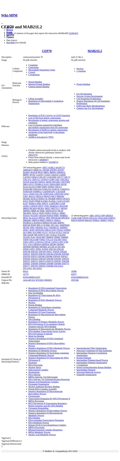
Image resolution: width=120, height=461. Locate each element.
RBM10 (46, 223)
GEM (31, 194)
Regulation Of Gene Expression (42, 312)
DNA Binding (34, 319)
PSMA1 (57, 220)
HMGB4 (60, 196)
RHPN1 (61, 223)
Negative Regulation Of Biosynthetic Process (47, 410)
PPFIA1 (41, 218)
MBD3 (26, 208)
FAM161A (64, 189)
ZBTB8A (43, 247)
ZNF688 (50, 263)
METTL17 (55, 208)
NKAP (60, 211)
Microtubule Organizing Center (41, 70)
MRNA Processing (36, 427)
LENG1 (26, 206)
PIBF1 (56, 215)
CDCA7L (27, 179)
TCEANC (61, 235)
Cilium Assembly (35, 99)
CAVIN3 (27, 177)
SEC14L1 (55, 225)
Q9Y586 (74, 280)
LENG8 (33, 206)
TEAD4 (26, 237)
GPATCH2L (48, 194)
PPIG (48, 218)
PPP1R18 (65, 218)
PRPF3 (43, 220)
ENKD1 (51, 187)
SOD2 (32, 230)
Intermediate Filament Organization (91, 362)
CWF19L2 (64, 179)
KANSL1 (53, 201)
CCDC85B (51, 177)
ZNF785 (34, 266)
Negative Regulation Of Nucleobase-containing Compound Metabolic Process (48, 354)
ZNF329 (26, 256)
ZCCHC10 (52, 247)
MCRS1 (40, 208)
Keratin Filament (83, 358)
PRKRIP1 (27, 220)
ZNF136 (52, 249)
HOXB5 (26, 199)
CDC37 (59, 177)
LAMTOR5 (54, 203)
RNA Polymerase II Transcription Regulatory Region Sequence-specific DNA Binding (47, 404)
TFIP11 (110, 220)
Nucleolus (32, 362)
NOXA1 (55, 213)
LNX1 (46, 206)
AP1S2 (98, 215)
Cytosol (31, 72)
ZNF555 (65, 259)
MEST (47, 208)
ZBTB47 (60, 244)
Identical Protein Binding (39, 84)
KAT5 (66, 201)
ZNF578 (50, 261)
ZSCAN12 (58, 266)
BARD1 (26, 172)
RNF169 (26, 225)
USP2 (25, 242)
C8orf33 (54, 175)
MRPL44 (35, 211)
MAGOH (64, 206)
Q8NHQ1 (48, 280)
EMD (38, 187)
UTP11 (32, 242)
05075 (73, 274)
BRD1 (46, 172)
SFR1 (32, 227)
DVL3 (31, 184)
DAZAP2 (34, 182)
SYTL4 (52, 232)
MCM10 (33, 208)
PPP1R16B (56, 218)
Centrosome (33, 67)
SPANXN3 (40, 230)
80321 (25, 271)
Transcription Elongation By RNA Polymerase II (49, 398)
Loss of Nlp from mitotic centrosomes (44, 118)
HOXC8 (34, 199)
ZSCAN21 (27, 268)
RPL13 (40, 225)
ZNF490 (50, 259)
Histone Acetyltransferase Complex (43, 382)
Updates (10, 37)
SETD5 (26, 227)
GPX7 (66, 194)
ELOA (26, 187)
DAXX (26, 182)
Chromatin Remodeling (38, 408)
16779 (25, 274)
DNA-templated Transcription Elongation (46, 420)
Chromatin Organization (38, 384)
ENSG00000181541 (79, 277)
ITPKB (37, 201)
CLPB (51, 179)
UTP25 (54, 242)
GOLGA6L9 (103, 218)
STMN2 (67, 230)
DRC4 (26, 184)
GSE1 (25, 196)
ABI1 (91, 215)
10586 (73, 271)
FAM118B (27, 189)
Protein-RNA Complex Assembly (42, 389)
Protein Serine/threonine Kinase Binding (93, 367)
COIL (56, 179)
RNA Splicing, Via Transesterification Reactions (49, 379)
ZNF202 (63, 251)
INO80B (51, 199)
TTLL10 (49, 239)
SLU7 (46, 227)
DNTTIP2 (65, 182)
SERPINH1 (65, 225)
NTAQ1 (26, 215)
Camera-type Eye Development (89, 108)
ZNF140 (60, 249)
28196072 (53, 162)
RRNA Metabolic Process (39, 432)
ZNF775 (65, 263)
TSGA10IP (33, 239)
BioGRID (10, 42)
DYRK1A (39, 184)
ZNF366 (41, 256)
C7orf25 (46, 175)
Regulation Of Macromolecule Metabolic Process (49, 329)
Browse (9, 30)
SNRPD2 (64, 227)
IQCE (25, 201)
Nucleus (79, 69)
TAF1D (66, 232)
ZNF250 (42, 254)
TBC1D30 (38, 235)
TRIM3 (57, 237)
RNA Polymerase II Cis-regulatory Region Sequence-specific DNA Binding (46, 325)
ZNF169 (42, 251)
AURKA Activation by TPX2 (41, 137)
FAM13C (56, 189)
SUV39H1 (27, 232)
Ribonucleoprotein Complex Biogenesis (45, 430)
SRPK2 (103, 220)
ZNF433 (34, 259)
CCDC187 (41, 177)
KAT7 (25, 203)
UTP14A (39, 242)
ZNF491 (57, 259)
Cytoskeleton (34, 75)
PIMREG (64, 215)
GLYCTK (38, 194)
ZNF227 (26, 254)
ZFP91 (38, 249)
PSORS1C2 (28, 223)
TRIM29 (49, 237)
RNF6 (33, 225)
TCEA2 (53, 235)
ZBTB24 (45, 244)
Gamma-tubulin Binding (38, 87)
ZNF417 (64, 256)
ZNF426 (26, 259)
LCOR (62, 203)
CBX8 (34, 177)
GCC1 (26, 194)
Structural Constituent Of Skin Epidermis (94, 350)
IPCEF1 (66, 199)
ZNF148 (26, 251)
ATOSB (45, 170)
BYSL (32, 175)
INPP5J (59, 199)
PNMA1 (96, 220)
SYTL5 (59, 232)
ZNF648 (34, 263)
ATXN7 (60, 170)
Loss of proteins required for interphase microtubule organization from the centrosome (48, 126)
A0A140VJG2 (29, 280)
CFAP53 (44, 179)
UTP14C (47, 242)
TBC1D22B (28, 235)
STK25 (60, 230)
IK (46, 199)
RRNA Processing (36, 401)
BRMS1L (61, 172)
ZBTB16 (37, 244)
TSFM (26, 239)
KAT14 (60, 201)
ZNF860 (50, 266)
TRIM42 (64, 237)
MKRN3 (26, 211)
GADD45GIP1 (48, 191)
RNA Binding (34, 418)
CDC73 (67, 177)
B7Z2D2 (39, 280)
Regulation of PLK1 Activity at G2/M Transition (49, 115)
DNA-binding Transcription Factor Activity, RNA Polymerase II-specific (47, 332)
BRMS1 (53, 172)
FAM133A (46, 189)
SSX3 (53, 230)
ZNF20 (56, 251)
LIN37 (40, 206)
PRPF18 (35, 220)
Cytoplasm (33, 65)
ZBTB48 (27, 247)
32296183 (73, 33)
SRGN (48, 230)
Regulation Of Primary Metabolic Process (46, 322)
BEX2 (40, 172)
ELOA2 (32, 187)
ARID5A (109, 215)
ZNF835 (42, 266)
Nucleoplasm (34, 372)
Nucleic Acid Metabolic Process (42, 435)
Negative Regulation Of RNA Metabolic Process (49, 348)
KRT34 (74, 220)
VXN (66, 242)
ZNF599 (65, 261)
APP (103, 215)
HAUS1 (32, 196)
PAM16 (50, 215)
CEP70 (47, 51)
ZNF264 (50, 254)
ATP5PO (53, 170)
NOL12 (35, 213)
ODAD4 (42, 215)
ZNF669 (42, 263)
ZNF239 (34, 254)
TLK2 (32, 237)
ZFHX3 (26, 249)
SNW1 (26, 230)
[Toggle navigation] (2, 23)
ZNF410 (56, 256)
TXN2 (64, 239)
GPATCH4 (58, 194)
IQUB (31, 201)
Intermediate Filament (85, 370)
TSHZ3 (42, 239)
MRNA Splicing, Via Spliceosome (43, 377)
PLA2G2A (33, 218)
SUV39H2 (37, 232)
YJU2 (30, 244)
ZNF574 (42, 261)
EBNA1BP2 (55, 184)
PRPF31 (49, 220)
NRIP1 (62, 213)
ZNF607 (26, 263)
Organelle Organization (86, 374)
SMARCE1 (54, 227)
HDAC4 (39, 196)
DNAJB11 (56, 182)
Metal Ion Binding (36, 336)
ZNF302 (65, 254)
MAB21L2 (95, 51)
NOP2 (41, 213)
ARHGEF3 (28, 170)
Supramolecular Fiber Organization (91, 348)
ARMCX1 (37, 170)
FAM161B (27, 191)
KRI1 (39, 203)
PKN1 (25, 218)
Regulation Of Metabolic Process (42, 350)
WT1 (25, 244)
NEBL (42, 211)
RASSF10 (38, 223)
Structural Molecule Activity (88, 372)
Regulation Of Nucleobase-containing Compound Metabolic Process (44, 308)
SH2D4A (39, 227)
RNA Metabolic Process (38, 423)
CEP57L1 (36, 179)
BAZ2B (33, 172)
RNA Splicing (34, 374)
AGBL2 (51, 167)
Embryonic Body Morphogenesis (90, 106)
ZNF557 (26, 261)
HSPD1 (41, 199)
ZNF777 (26, 266)
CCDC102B (76, 218)
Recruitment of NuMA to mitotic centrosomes (48, 130)
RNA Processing (35, 365)
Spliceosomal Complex (38, 370)
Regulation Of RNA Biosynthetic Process (46, 290)
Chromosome (34, 396)
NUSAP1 (34, 215)
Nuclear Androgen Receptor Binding (44, 386)
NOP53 (48, 213)
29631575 (32, 155)
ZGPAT (45, 249)
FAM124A (37, 189)
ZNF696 (57, 263)
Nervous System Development (89, 96)
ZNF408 (48, 256)
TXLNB (57, 239)
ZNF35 (34, 256)
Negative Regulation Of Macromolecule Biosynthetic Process (45, 392)
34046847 (43, 160)
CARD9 (62, 175)
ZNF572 (34, 261)
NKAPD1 (27, 213)
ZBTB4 (53, 244)
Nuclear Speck (34, 367)
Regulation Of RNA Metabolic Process (45, 300)
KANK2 (44, 201)
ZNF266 (57, 254)
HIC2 (53, 196)
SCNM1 (46, 225)
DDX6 (48, 182)
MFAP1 (64, 208)
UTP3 (60, 242)
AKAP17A (60, 167)
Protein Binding (35, 82)
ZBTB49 (35, 247)
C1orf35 (39, 175)
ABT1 (45, 167)
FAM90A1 (37, 191)
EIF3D (64, 184)
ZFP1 (32, 249)
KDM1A (32, 203)
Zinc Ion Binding (35, 293)
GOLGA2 (93, 218)
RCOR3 (53, 223)
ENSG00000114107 (31, 277)
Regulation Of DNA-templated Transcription (47, 288)
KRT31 (45, 203)
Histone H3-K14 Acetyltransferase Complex (47, 425)
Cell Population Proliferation (88, 99)
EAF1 (46, 184)
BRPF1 (26, 175)
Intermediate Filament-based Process (92, 360)
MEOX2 (88, 220)
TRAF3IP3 (40, 237)
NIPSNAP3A (51, 211)
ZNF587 (57, 261)
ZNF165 (34, 251)
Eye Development (84, 94)
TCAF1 (46, 235)
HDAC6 (47, 196)
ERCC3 (58, 187)
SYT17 (45, 232)
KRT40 (81, 220)
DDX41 (41, 182)
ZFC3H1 (61, 247)
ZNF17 (49, 251)
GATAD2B (60, 191)
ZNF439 (42, 259)
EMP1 (44, 187)
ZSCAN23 (37, 268)
